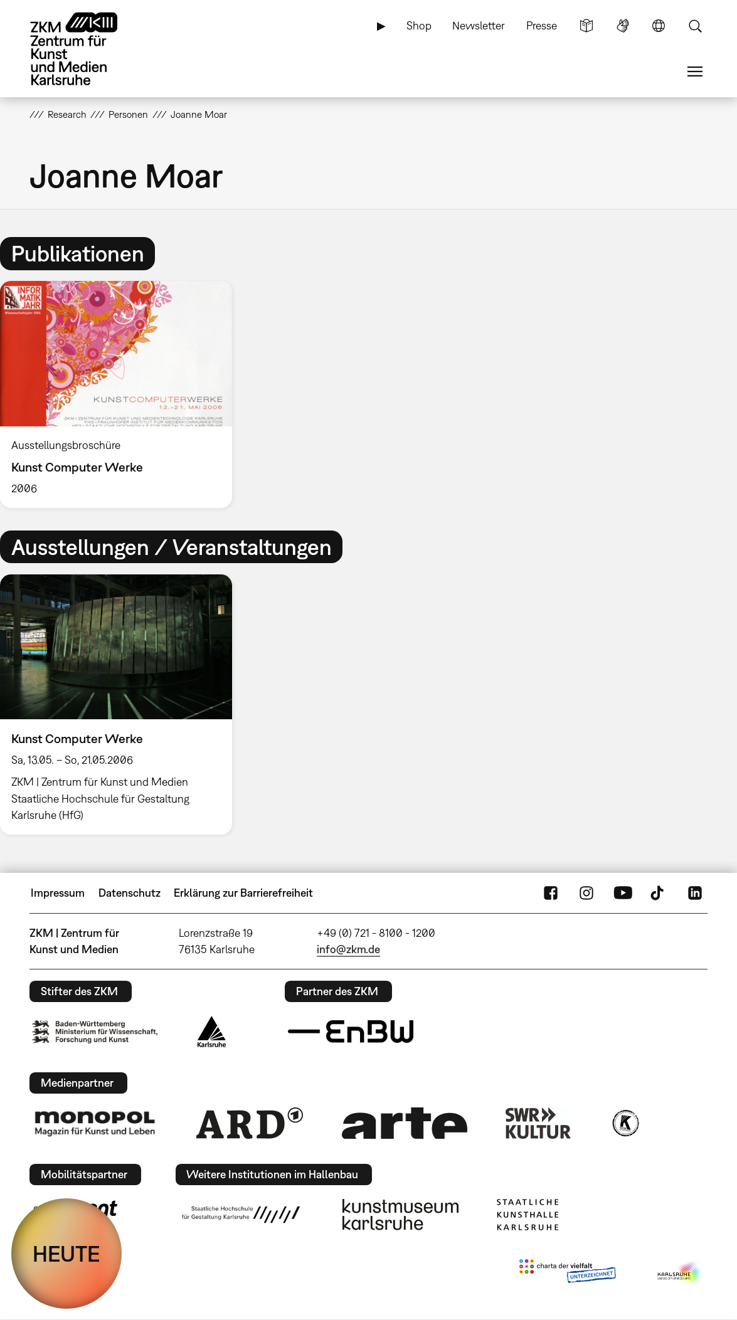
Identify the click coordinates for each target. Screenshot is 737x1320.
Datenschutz (129, 892)
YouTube (622, 893)
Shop (419, 25)
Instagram (586, 893)
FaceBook (550, 893)
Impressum (58, 892)
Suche (695, 25)
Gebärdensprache (622, 25)
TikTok (658, 893)
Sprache (658, 25)
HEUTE (66, 1253)
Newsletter (478, 25)
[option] (121, 394)
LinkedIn (695, 893)
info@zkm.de (348, 949)
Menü (695, 71)
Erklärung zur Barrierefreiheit (243, 892)
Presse (541, 25)
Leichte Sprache (586, 25)
